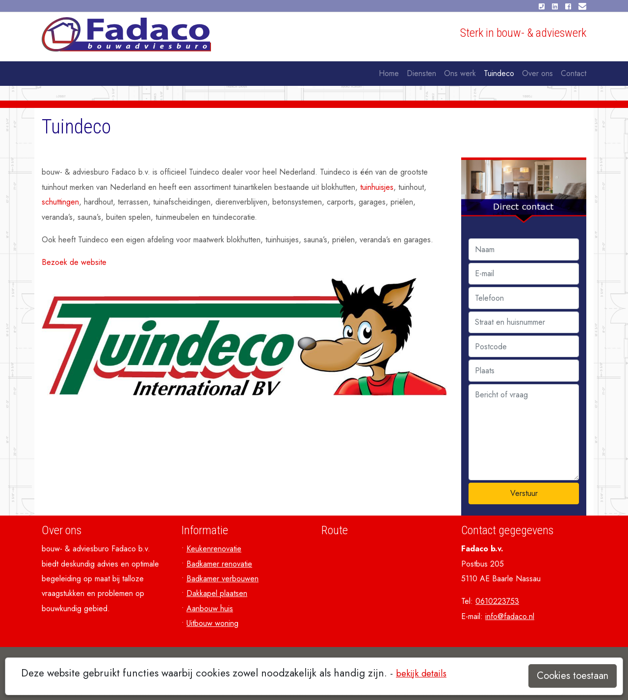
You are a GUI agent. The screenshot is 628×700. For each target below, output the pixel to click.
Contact (573, 73)
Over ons (537, 73)
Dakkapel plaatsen (216, 593)
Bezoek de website (74, 262)
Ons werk (460, 73)
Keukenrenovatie (213, 548)
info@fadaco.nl (509, 616)
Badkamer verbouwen (222, 578)
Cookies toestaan (572, 676)
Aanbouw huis (209, 608)
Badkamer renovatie (219, 564)
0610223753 (497, 601)
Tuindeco (499, 73)
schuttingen (60, 201)
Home (389, 73)
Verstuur (524, 493)
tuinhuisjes (376, 187)
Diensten (421, 73)
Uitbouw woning (212, 623)
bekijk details (421, 673)
